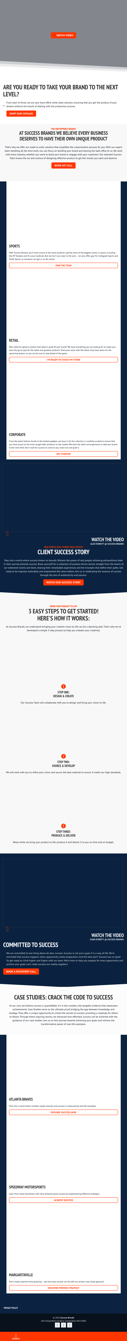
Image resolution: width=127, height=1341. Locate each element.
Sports (63, 224)
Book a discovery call (21, 971)
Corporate (63, 412)
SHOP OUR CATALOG (21, 113)
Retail (63, 318)
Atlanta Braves (63, 1074)
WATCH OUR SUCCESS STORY (63, 582)
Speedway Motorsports (63, 1162)
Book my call (63, 165)
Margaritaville (63, 1249)
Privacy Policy (11, 1307)
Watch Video (63, 35)
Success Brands (63, 1302)
